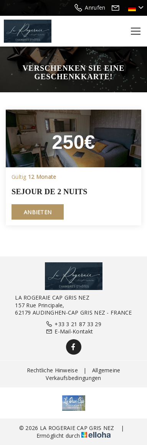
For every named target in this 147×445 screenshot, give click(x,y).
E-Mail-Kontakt (69, 331)
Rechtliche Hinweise (52, 370)
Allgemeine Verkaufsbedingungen (83, 374)
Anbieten (37, 212)
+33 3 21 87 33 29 (73, 324)
